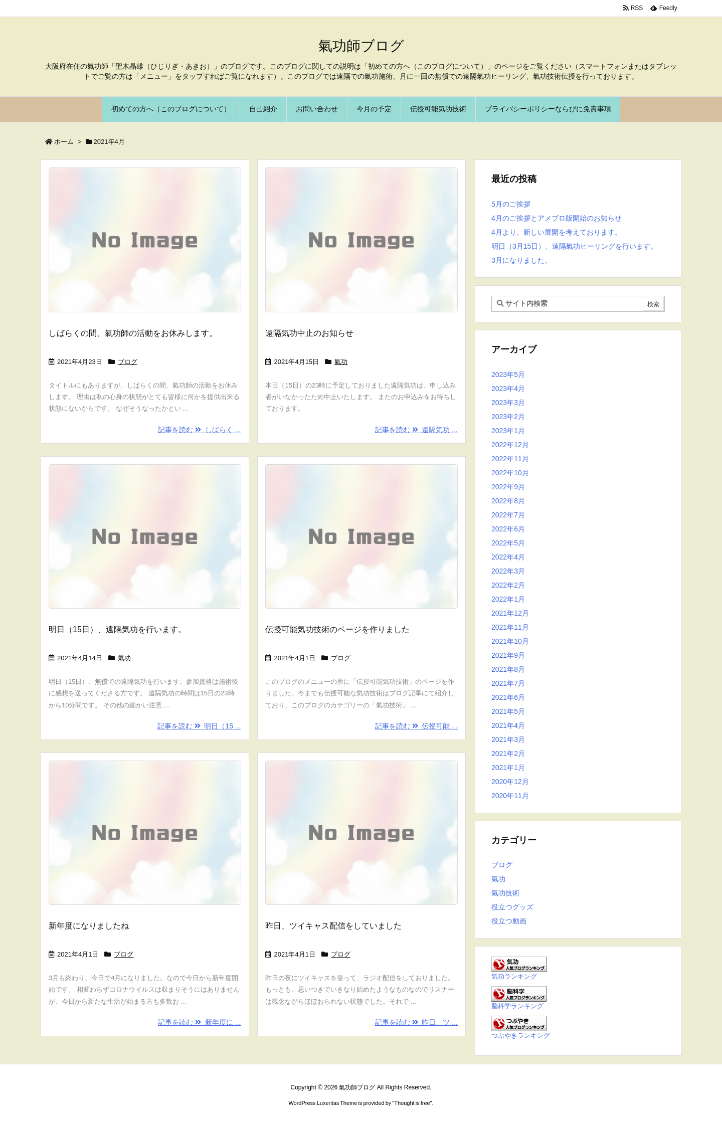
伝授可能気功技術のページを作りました (337, 629)
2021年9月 (508, 655)
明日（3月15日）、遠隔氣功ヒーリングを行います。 (574, 246)
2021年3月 (508, 739)
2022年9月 (508, 487)
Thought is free (412, 1103)
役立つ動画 (508, 921)
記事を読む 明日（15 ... (199, 726)
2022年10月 (510, 473)
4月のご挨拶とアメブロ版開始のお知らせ (556, 218)
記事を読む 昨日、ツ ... (416, 1022)
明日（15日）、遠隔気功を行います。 (117, 629)
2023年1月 (508, 431)
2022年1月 (508, 599)
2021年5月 (508, 711)
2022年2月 (508, 585)
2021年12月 (510, 613)
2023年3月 (508, 403)
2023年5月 (508, 374)
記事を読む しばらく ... (199, 430)
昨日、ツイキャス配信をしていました (333, 925)
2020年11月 (510, 796)
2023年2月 (508, 417)
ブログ (127, 361)
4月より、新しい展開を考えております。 (556, 232)
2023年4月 (508, 389)
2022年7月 (508, 515)
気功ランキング (514, 976)
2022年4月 (508, 557)
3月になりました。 (521, 260)
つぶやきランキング (520, 1035)
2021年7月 (508, 683)
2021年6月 (508, 697)
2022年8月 (508, 501)
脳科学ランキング (517, 1006)
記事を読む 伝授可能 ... (416, 726)
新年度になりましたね (89, 925)
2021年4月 (508, 725)
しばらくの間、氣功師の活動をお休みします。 (133, 333)
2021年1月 (508, 768)
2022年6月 (508, 529)
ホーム (64, 141)
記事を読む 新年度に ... (199, 1022)
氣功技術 (505, 893)
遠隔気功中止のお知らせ (309, 333)
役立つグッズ (512, 907)
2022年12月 (510, 445)
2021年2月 (508, 753)
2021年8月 (508, 669)
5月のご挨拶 (510, 204)
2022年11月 (510, 459)
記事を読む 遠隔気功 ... (416, 430)
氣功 (340, 361)
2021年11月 (510, 627)
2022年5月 (508, 543)
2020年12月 (510, 782)
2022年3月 (508, 571)
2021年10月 (510, 641)
